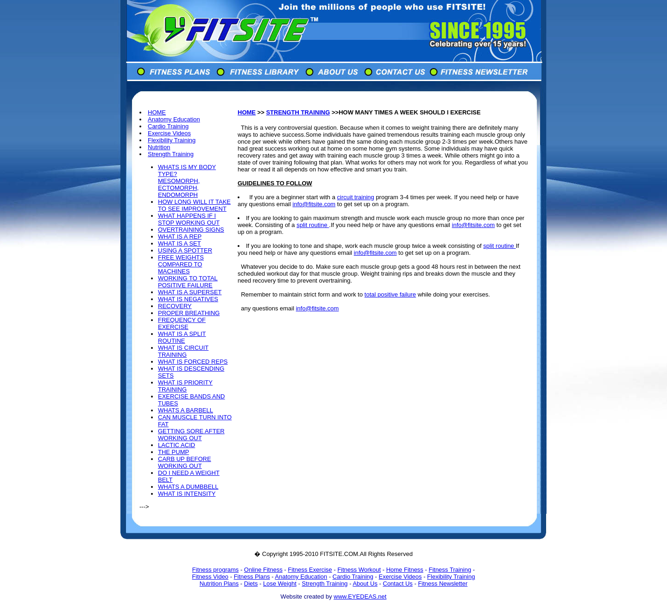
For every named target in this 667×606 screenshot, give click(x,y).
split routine (312, 224)
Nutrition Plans (219, 583)
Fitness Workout (359, 569)
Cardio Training (168, 126)
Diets (251, 583)
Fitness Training (449, 569)
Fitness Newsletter (442, 583)
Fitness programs (215, 569)
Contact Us (398, 583)
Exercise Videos (169, 133)
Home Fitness (404, 569)
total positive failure (390, 294)
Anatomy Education (174, 119)
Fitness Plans (252, 576)
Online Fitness (263, 569)
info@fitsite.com (314, 204)
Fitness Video (210, 576)
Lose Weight (279, 583)
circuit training (355, 197)
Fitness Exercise (310, 569)
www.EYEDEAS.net (360, 596)
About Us (364, 583)
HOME (157, 112)
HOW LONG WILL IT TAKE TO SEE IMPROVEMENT (194, 205)
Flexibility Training (171, 140)
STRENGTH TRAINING (298, 112)
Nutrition (159, 147)
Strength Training (171, 154)
